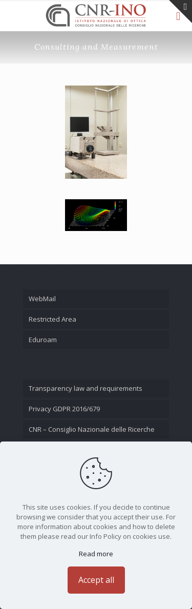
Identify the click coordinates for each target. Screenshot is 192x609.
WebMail (42, 298)
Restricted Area (52, 319)
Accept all (96, 579)
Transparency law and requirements (85, 388)
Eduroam (43, 339)
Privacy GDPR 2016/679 (64, 408)
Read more (96, 553)
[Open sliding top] (180, 11)
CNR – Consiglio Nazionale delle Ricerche (92, 429)
